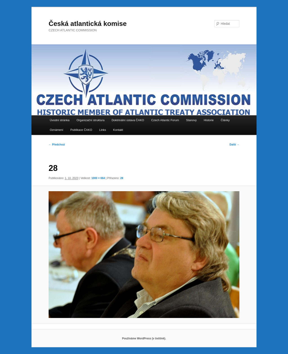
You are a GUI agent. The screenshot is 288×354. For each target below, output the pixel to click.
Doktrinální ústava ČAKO (128, 120)
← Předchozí (57, 144)
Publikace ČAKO (81, 130)
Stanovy (191, 120)
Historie (209, 120)
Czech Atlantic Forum (165, 120)
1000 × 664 (98, 178)
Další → (234, 144)
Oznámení (56, 130)
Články (225, 120)
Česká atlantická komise (88, 23)
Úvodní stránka (59, 120)
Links (102, 130)
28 (121, 178)
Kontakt (118, 130)
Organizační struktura (90, 120)
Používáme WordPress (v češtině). (144, 338)
